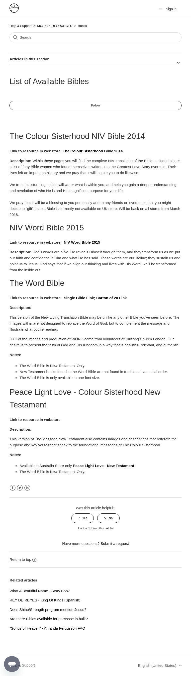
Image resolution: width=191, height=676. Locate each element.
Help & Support (20, 26)
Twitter (20, 488)
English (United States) (158, 665)
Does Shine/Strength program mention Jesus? (47, 609)
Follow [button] (95, 105)
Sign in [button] (171, 9)
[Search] (95, 37)
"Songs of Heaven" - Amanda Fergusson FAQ (47, 628)
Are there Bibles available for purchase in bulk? (48, 619)
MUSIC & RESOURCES (54, 26)
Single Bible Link (79, 298)
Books (82, 26)
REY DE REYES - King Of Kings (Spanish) (44, 600)
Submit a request (114, 543)
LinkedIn (27, 488)
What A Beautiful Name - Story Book (39, 591)
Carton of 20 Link (111, 298)
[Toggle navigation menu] (160, 9)
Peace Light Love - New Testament (103, 466)
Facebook (12, 488)
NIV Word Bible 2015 (82, 242)
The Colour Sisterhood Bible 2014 (93, 151)
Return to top (22, 559)
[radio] (82, 518)
